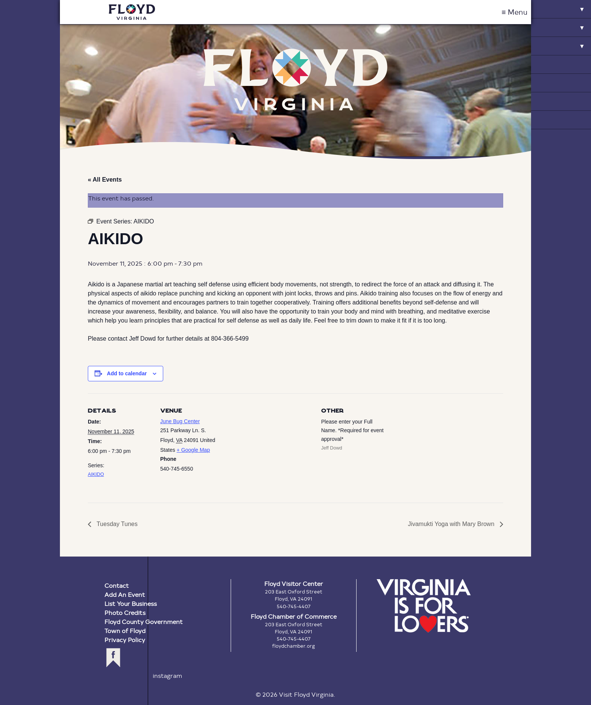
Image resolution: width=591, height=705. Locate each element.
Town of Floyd (124, 630)
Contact (116, 585)
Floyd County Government (143, 621)
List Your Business (130, 603)
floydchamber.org (293, 645)
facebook (113, 657)
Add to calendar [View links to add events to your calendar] (127, 373)
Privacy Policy (124, 639)
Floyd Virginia (295, 80)
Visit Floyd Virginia (132, 12)
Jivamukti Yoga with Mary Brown (452, 524)
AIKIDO (96, 474)
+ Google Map (193, 450)
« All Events (105, 179)
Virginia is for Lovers (424, 606)
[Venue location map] (272, 445)
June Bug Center (180, 421)
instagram (167, 675)
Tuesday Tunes (116, 524)
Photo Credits (124, 612)
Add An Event (124, 594)
